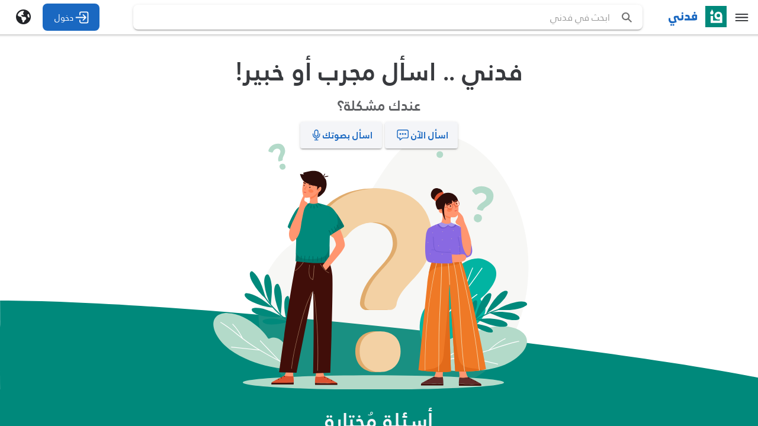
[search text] (402, 17)
